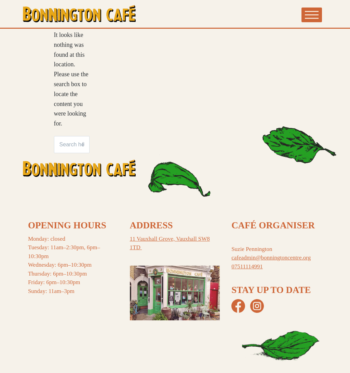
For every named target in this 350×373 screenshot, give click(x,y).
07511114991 (247, 266)
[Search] (83, 144)
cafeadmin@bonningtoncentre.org (271, 257)
